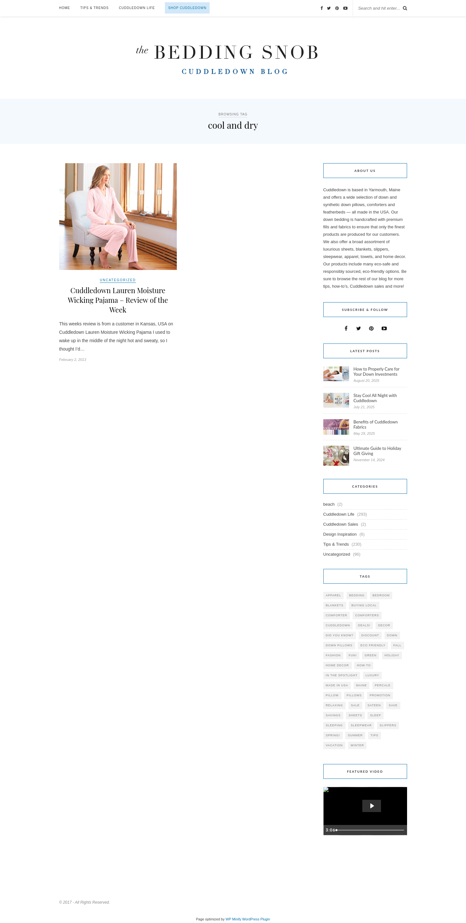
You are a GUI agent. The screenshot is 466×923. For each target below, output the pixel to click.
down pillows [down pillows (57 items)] (339, 645)
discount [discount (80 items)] (370, 635)
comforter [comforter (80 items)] (336, 615)
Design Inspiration (340, 534)
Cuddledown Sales (340, 524)
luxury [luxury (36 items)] (372, 675)
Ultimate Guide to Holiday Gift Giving (377, 451)
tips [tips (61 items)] (374, 735)
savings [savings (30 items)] (333, 715)
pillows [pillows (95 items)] (354, 695)
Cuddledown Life (137, 8)
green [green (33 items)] (370, 655)
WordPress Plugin (256, 919)
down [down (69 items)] (392, 635)
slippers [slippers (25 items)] (388, 725)
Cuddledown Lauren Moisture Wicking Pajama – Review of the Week (118, 299)
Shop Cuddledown (187, 8)
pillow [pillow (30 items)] (332, 695)
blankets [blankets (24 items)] (335, 605)
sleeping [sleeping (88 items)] (334, 725)
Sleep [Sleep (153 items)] (375, 715)
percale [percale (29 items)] (383, 685)
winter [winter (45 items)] (357, 745)
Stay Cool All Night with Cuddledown (375, 398)
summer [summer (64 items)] (355, 735)
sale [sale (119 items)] (355, 705)
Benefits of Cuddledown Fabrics (376, 424)
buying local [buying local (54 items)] (364, 605)
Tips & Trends (94, 8)
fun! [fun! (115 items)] (353, 655)
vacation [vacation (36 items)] (334, 745)
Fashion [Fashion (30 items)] (333, 655)
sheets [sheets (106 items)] (355, 715)
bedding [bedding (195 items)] (357, 595)
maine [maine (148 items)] (361, 685)
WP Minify (234, 919)
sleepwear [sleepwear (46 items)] (361, 725)
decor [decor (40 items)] (384, 625)
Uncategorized (118, 280)
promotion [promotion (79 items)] (380, 695)
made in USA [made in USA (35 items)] (337, 685)
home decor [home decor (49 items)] (337, 665)
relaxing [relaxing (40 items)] (334, 705)
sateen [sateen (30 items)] (374, 705)
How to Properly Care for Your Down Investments (377, 371)
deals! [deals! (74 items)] (364, 625)
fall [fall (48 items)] (398, 645)
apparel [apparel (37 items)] (333, 595)
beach (329, 504)
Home (64, 8)
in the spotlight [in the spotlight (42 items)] (342, 675)
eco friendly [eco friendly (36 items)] (372, 645)
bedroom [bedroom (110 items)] (381, 595)
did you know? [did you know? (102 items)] (340, 635)
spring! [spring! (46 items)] (333, 735)
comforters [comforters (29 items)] (367, 615)
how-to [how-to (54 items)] (364, 665)
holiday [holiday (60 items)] (392, 655)
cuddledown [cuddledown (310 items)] (338, 625)
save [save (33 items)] (393, 705)
